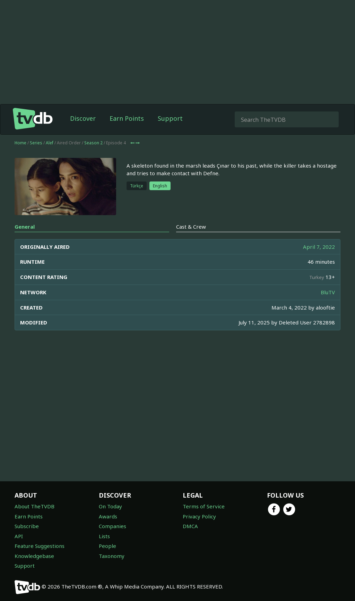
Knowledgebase (34, 555)
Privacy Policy (199, 516)
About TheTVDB (34, 506)
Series (36, 143)
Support (170, 118)
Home (20, 143)
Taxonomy (111, 555)
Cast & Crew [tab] (191, 226)
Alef (49, 143)
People (107, 545)
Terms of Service (204, 506)
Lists (104, 536)
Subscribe (27, 526)
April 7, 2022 (319, 246)
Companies (112, 526)
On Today (110, 506)
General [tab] (25, 226)
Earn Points (127, 118)
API (19, 536)
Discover (83, 118)
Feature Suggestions (39, 545)
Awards (108, 516)
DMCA (190, 526)
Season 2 (93, 143)
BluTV (328, 292)
